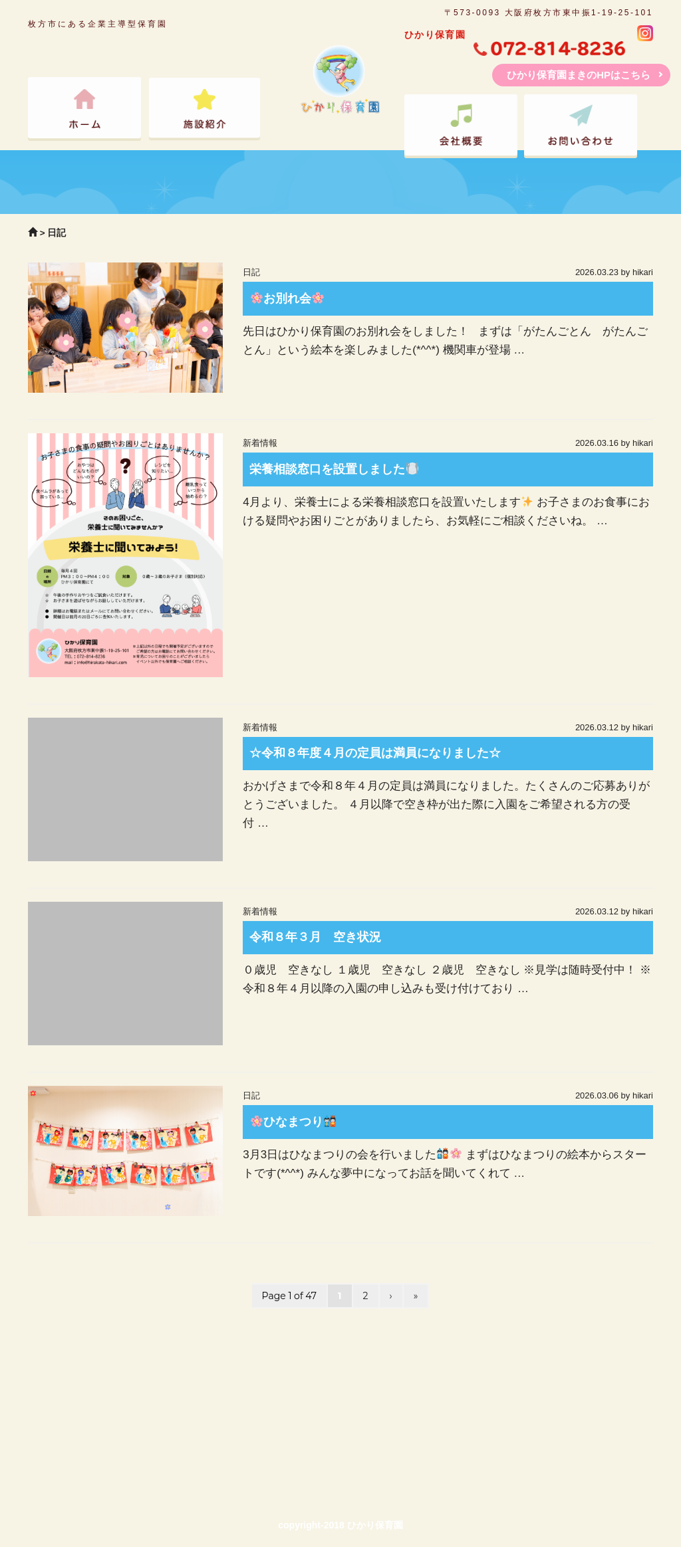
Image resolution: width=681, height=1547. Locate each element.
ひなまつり (294, 1121)
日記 (251, 272)
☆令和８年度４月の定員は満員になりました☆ (375, 753)
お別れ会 (288, 298)
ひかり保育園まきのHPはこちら (578, 74)
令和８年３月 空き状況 (315, 937)
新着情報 (260, 443)
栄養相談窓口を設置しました (333, 469)
